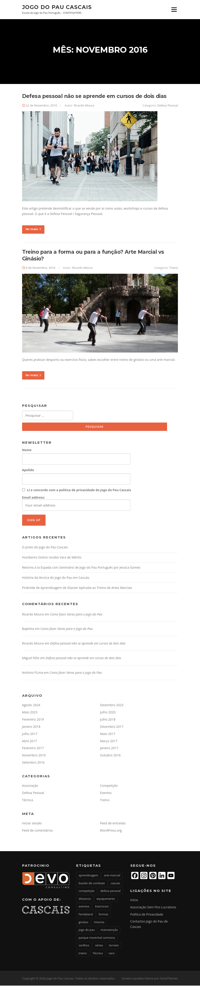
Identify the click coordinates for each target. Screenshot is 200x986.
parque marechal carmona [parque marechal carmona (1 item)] (97, 938)
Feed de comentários (37, 831)
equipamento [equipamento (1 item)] (106, 899)
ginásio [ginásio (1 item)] (83, 922)
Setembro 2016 (33, 763)
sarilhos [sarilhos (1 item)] (84, 946)
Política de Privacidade (146, 915)
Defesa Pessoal (167, 106)
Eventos (106, 793)
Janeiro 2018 (31, 727)
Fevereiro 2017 (33, 748)
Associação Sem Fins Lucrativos (153, 907)
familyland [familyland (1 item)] (86, 915)
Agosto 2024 (31, 705)
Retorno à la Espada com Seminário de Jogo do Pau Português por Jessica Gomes (81, 568)
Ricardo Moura (84, 106)
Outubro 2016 (110, 756)
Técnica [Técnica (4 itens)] (98, 954)
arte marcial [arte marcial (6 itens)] (112, 876)
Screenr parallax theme (138, 979)
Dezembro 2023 (112, 705)
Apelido (28, 470)
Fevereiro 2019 (33, 720)
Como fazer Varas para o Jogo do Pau (76, 615)
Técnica (27, 800)
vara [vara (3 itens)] (112, 954)
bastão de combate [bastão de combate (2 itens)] (92, 884)
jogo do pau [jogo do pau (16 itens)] (87, 930)
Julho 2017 (30, 734)
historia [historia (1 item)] (99, 922)
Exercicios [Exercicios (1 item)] (102, 907)
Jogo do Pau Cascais (57, 7)
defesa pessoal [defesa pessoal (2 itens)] (110, 891)
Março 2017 (108, 741)
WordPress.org (111, 831)
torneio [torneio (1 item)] (114, 946)
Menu (174, 9)
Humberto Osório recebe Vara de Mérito (51, 558)
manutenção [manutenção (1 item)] (109, 930)
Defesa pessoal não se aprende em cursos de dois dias (94, 96)
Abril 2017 (29, 741)
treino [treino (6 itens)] (83, 954)
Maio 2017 (107, 734)
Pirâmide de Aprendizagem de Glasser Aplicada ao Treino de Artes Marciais (77, 588)
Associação (30, 786)
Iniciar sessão (32, 823)
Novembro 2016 (34, 756)
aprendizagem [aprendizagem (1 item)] (88, 876)
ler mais (33, 229)
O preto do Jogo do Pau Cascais (45, 547)
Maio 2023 (29, 712)
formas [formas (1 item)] (103, 915)
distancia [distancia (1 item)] (85, 899)
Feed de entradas (113, 823)
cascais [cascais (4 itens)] (115, 884)
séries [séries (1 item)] (99, 946)
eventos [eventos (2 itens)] (84, 907)
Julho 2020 (108, 712)
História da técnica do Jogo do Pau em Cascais (55, 578)
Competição (109, 786)
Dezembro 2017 (112, 727)
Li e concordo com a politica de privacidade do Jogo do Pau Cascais (79, 490)
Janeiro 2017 (109, 748)
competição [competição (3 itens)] (87, 891)
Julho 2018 (108, 720)
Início (134, 900)
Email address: (76, 503)
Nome (27, 450)
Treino (173, 268)
